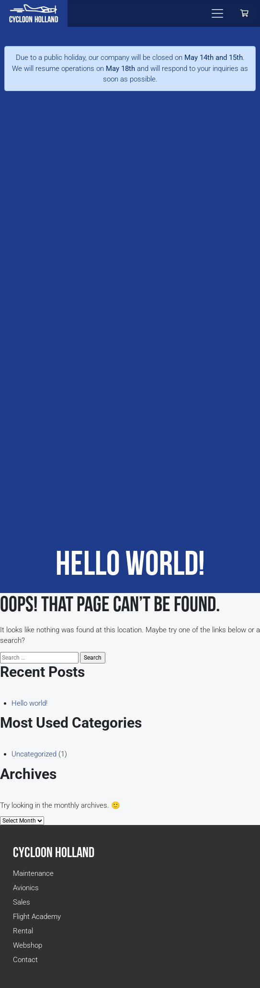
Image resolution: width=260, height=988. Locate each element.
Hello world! (29, 703)
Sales (21, 902)
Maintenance (33, 873)
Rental (23, 931)
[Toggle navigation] (217, 13)
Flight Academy (37, 916)
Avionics (26, 887)
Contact (25, 959)
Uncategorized (34, 754)
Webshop (27, 945)
